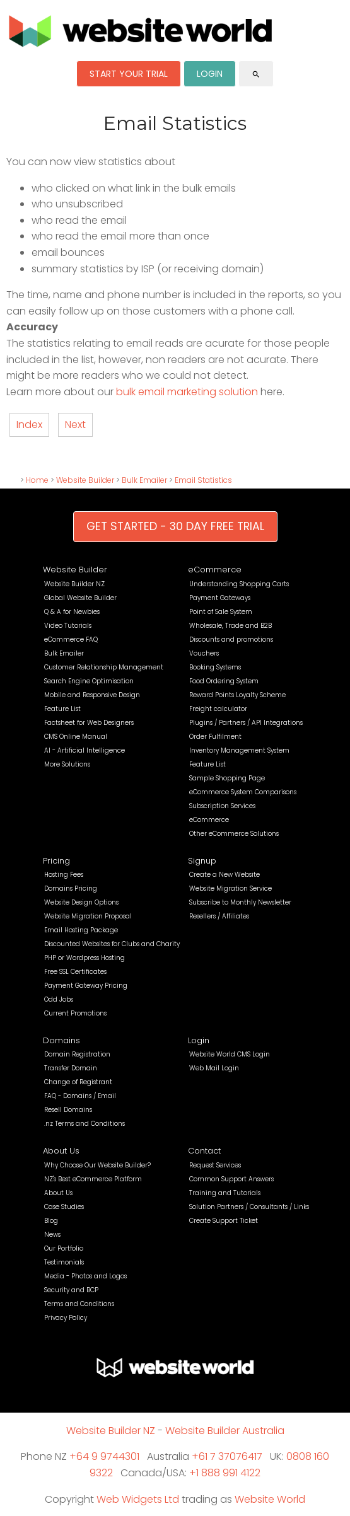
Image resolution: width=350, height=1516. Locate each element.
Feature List (62, 709)
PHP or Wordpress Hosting (84, 958)
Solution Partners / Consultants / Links (249, 1207)
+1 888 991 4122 (224, 1473)
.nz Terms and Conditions (84, 1123)
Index (29, 424)
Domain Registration (77, 1054)
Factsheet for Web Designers (89, 722)
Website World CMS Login (229, 1054)
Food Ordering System (224, 681)
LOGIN (210, 73)
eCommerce (215, 570)
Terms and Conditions (79, 1304)
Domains (61, 1040)
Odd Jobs (58, 999)
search (256, 74)
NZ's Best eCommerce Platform (93, 1179)
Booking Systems (215, 667)
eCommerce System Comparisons (242, 792)
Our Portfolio (63, 1248)
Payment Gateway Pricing (85, 985)
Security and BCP (71, 1290)
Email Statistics (203, 480)
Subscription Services (222, 806)
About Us (61, 1151)
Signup (202, 861)
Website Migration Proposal (88, 916)
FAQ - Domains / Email (80, 1096)
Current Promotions (75, 1013)
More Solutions (67, 764)
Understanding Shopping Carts (239, 584)
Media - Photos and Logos (85, 1276)
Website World (270, 1499)
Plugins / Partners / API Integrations (246, 722)
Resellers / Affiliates (219, 916)
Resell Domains (68, 1109)
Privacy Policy (65, 1317)
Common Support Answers (231, 1179)
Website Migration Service (230, 888)
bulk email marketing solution (187, 392)
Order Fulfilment (215, 736)
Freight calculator (218, 709)
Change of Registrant (78, 1082)
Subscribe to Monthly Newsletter (240, 902)
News (52, 1234)
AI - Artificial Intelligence (84, 750)
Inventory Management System (239, 750)
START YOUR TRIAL (129, 73)
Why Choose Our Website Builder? (97, 1165)
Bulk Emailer (144, 480)
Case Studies (64, 1207)
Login (198, 1040)
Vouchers (204, 653)
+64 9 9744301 (104, 1456)
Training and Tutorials (224, 1193)
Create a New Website (224, 874)
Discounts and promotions (231, 639)
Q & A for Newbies (72, 611)
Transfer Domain (70, 1068)
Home (37, 480)
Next (75, 424)
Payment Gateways (219, 598)
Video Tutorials (67, 625)
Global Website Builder (80, 598)
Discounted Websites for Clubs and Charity (112, 944)
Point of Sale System (220, 611)
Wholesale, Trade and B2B (230, 625)
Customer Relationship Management (103, 667)
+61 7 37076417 (227, 1456)
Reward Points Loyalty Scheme (237, 695)
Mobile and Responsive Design (92, 695)
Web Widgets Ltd (137, 1499)
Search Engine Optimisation (89, 681)
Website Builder (85, 480)
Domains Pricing (70, 888)
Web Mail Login (214, 1068)
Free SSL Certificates (75, 971)
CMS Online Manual (75, 736)
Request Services (215, 1165)
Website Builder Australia (224, 1430)
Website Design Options (81, 902)
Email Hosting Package (81, 930)
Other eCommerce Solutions (234, 833)
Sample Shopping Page (227, 778)
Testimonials (64, 1262)
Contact (204, 1151)
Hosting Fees (63, 874)
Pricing (56, 861)
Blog (51, 1220)
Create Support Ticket (223, 1220)
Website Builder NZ (74, 584)
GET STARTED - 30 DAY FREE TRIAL (175, 526)
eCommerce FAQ (71, 639)
